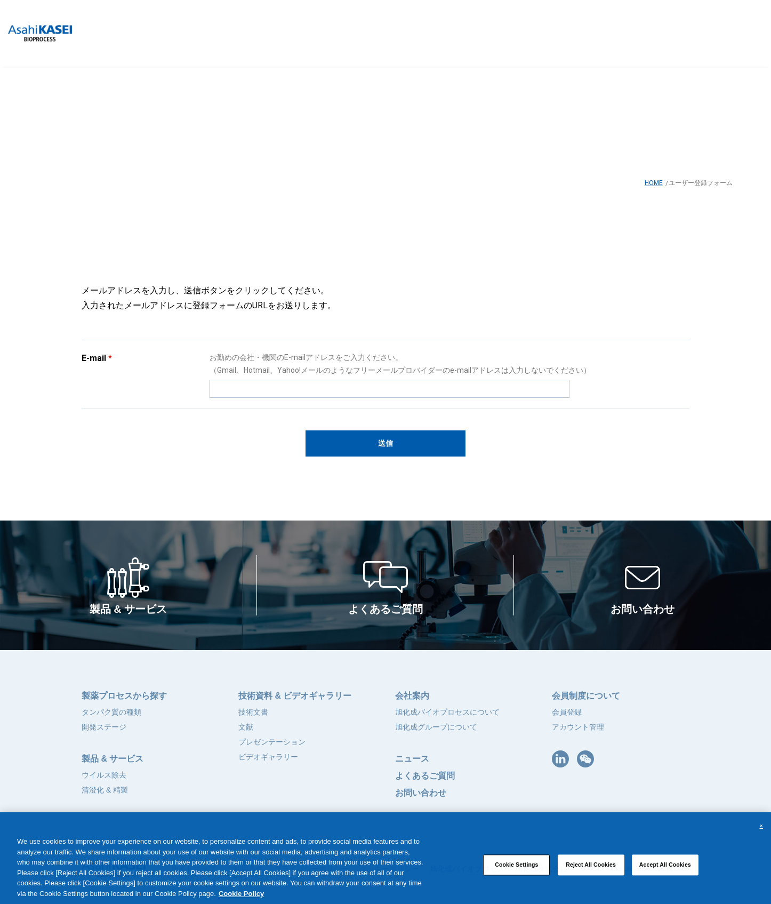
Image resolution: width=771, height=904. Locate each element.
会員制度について (586, 695)
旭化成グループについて (436, 727)
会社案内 (412, 695)
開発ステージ (104, 727)
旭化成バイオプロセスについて (447, 712)
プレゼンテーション (272, 742)
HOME (654, 183)
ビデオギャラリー (268, 757)
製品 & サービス (112, 758)
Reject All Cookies (591, 870)
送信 (385, 443)
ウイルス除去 (104, 775)
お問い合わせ (420, 792)
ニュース (412, 758)
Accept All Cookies (665, 870)
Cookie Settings (516, 870)
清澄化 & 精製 (105, 790)
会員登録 (567, 712)
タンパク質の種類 (111, 712)
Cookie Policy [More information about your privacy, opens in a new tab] (241, 899)
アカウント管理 (578, 727)
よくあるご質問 (425, 775)
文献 (245, 727)
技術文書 (253, 712)
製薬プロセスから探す (124, 695)
